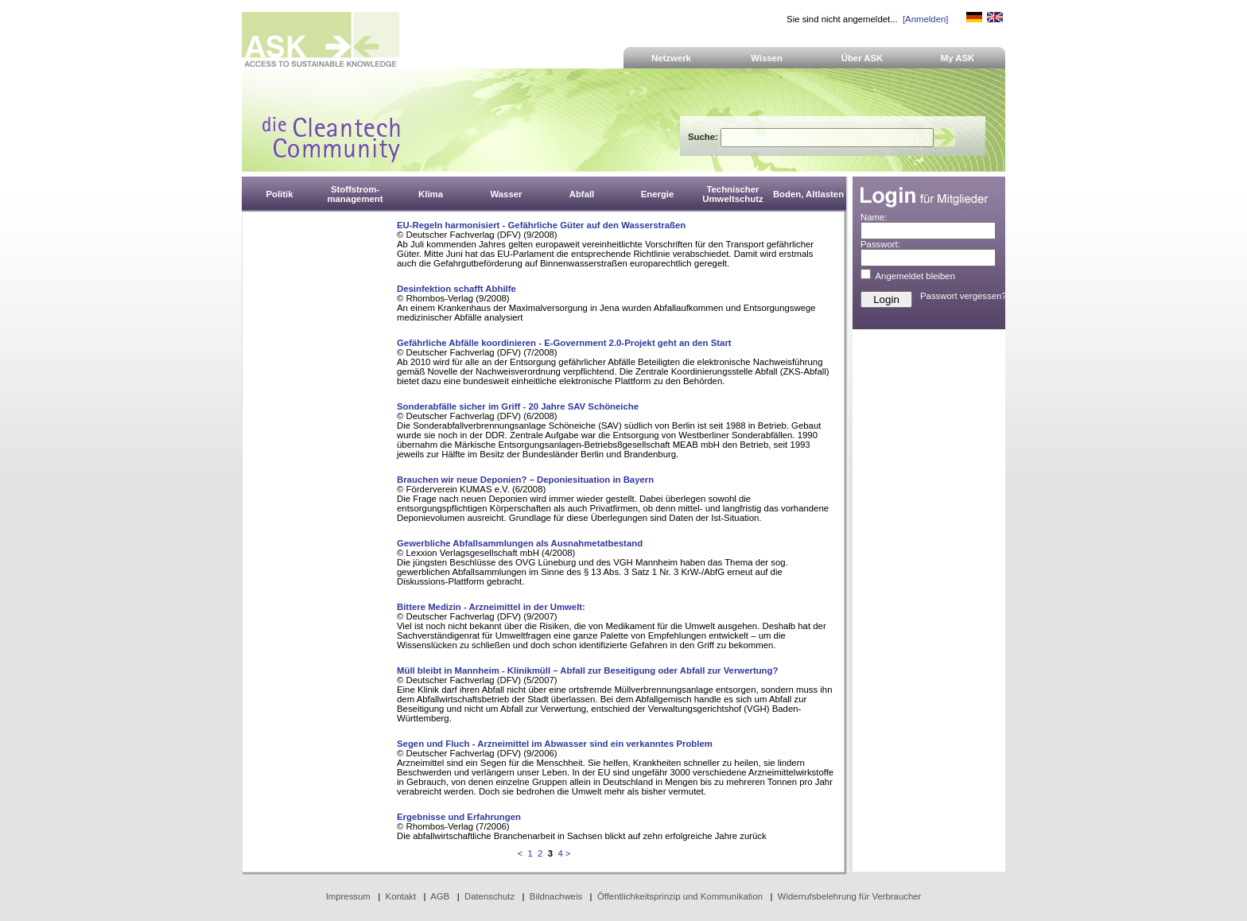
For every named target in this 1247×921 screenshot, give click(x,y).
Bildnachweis (556, 896)
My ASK (958, 58)
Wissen (767, 58)
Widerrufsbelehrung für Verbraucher (850, 896)
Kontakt (401, 896)
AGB (439, 896)
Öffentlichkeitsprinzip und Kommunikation (680, 896)
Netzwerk (671, 58)
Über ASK (862, 58)
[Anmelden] (925, 19)
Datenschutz (489, 896)
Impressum (348, 896)
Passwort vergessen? (963, 296)
